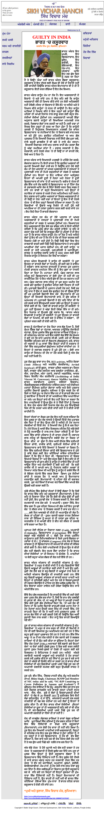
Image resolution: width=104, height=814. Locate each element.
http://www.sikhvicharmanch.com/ (37, 796)
